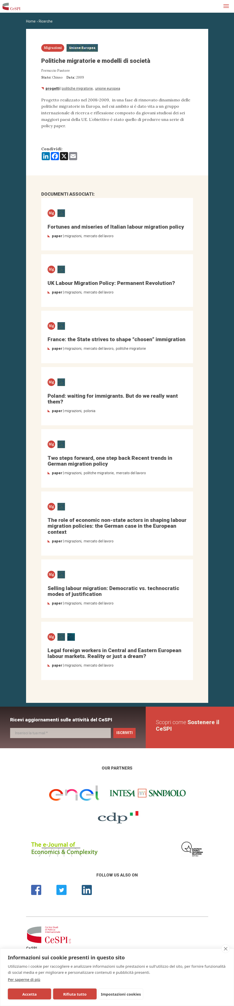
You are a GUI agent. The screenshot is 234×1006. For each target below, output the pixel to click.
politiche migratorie (77, 88)
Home (31, 21)
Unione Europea (107, 88)
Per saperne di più (24, 979)
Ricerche (46, 21)
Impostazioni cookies (121, 994)
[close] (225, 948)
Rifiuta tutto (75, 994)
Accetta (29, 994)
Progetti (53, 88)
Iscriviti (124, 733)
